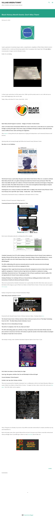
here (43, 316)
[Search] (49, 2)
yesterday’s (30, 434)
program (6, 133)
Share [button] (50, 468)
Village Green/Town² (11, 2)
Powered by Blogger (27, 515)
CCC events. (4, 286)
